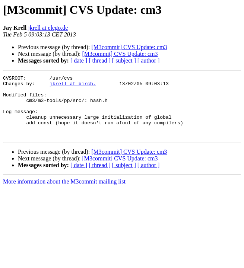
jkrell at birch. (73, 85)
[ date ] (78, 60)
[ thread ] (100, 60)
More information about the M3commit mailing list (64, 194)
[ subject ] (124, 60)
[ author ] (148, 60)
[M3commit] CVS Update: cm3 (129, 47)
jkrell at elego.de (48, 28)
